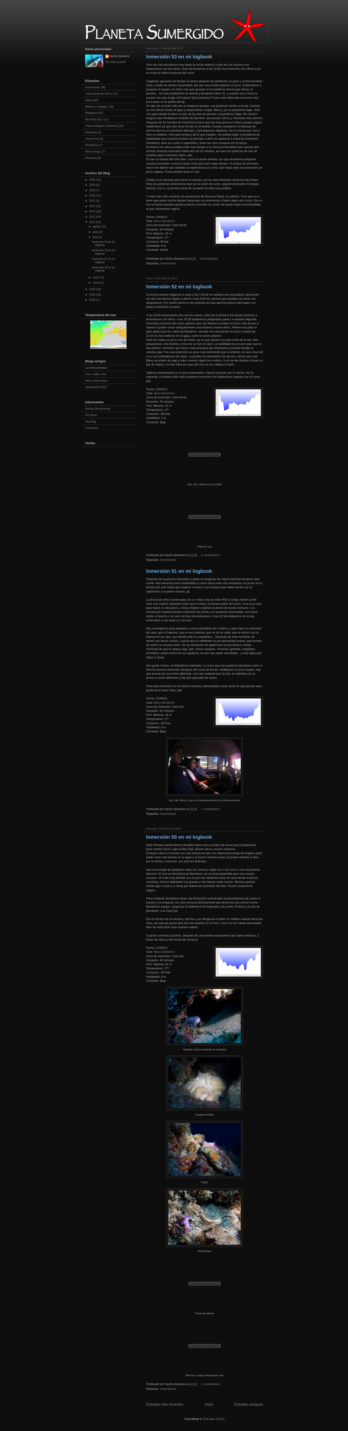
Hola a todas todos (96, 380)
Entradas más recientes (164, 1404)
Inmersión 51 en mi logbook (179, 571)
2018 (92, 195)
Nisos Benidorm (164, 221)
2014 (92, 211)
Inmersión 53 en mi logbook (179, 57)
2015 (92, 206)
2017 (92, 200)
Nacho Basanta (119, 56)
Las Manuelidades (96, 367)
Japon (89, 100)
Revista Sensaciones (97, 408)
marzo (97, 277)
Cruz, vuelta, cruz (95, 374)
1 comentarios (210, 809)
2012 (92, 216)
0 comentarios (210, 555)
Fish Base (91, 415)
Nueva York (92, 138)
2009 (92, 294)
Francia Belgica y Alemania (101, 125)
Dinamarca (91, 145)
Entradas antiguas (248, 1404)
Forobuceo (91, 428)
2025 (92, 179)
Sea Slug (90, 421)
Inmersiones (168, 263)
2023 (92, 190)
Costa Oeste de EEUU (98, 93)
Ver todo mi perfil (115, 62)
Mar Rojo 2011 (94, 119)
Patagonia (91, 113)
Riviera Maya (93, 151)
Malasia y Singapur (96, 106)
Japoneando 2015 (96, 387)
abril (95, 237)
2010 (92, 289)
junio (96, 232)
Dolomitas (91, 132)
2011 (92, 222)
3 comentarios (209, 258)
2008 (92, 299)
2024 (92, 184)
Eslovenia (91, 158)
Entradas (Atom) (214, 1419)
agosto (97, 226)
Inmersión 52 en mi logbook (179, 286)
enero (96, 282)
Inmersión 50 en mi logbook (179, 837)
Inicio (209, 1404)
